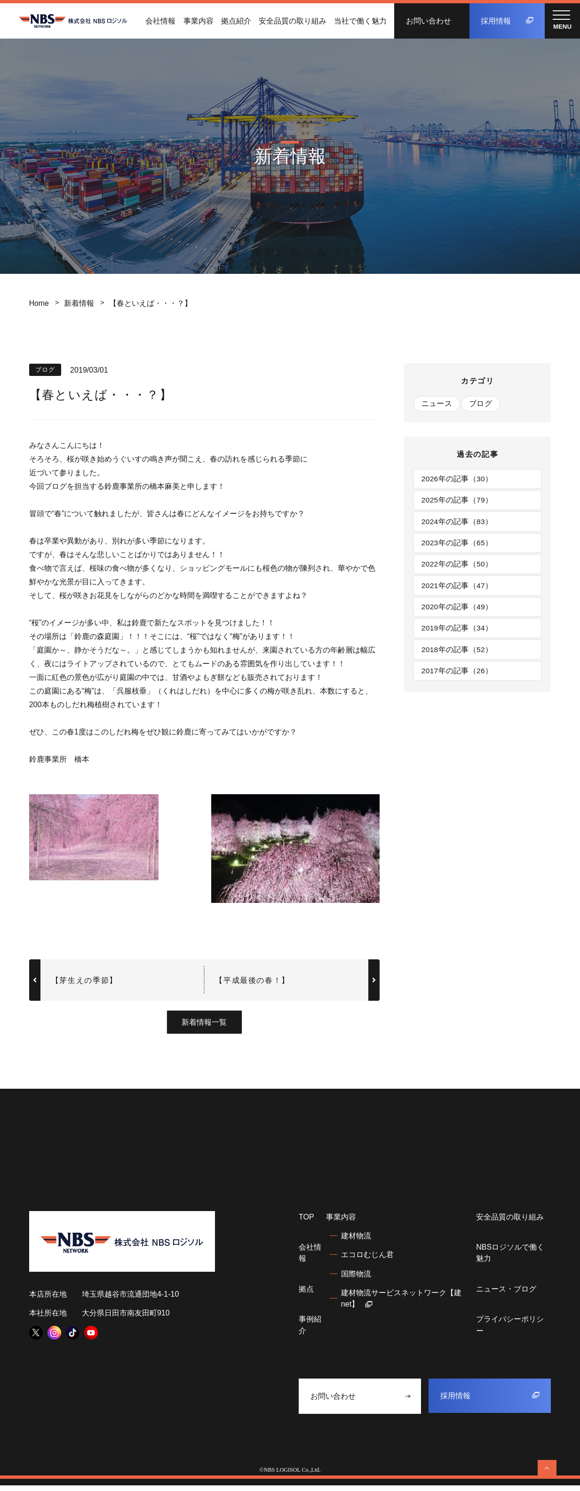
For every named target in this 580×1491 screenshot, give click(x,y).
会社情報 (160, 20)
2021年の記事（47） (457, 590)
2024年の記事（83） (457, 523)
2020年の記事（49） (457, 612)
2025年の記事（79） (457, 501)
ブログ (481, 403)
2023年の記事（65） (457, 546)
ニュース (436, 403)
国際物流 (356, 1279)
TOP (306, 1222)
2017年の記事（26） (457, 678)
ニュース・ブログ (506, 1294)
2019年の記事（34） (457, 634)
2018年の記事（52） (457, 656)
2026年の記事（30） (457, 479)
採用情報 (507, 20)
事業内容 (198, 20)
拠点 (306, 1294)
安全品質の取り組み (292, 20)
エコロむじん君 (367, 1260)
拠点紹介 (236, 20)
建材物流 (356, 1241)
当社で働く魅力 (360, 20)
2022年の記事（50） (457, 568)
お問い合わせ (428, 20)
